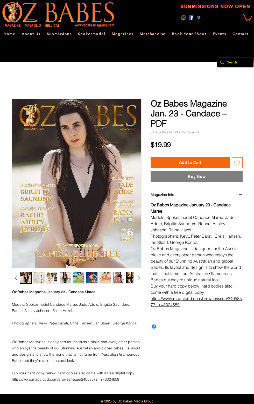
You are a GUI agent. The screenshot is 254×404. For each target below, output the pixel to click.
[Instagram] (183, 17)
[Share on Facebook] (154, 326)
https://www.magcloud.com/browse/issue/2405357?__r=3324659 (65, 379)
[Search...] (235, 62)
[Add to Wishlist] (237, 162)
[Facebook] (191, 17)
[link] (247, 17)
